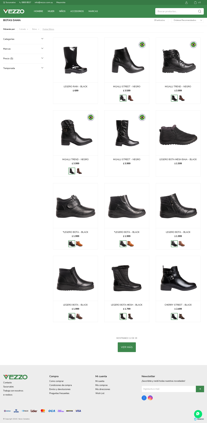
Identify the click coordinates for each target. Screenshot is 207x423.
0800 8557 (26, 2)
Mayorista (60, 2)
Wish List (99, 393)
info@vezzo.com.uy (44, 2)
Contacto (7, 382)
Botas (34, 29)
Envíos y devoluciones (60, 389)
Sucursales (11, 2)
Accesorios (77, 11)
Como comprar (56, 381)
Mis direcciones (102, 389)
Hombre (38, 11)
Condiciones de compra (60, 385)
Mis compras (101, 385)
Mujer (51, 11)
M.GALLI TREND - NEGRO (178, 86)
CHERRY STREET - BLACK (178, 304)
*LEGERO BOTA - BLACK (75, 232)
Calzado (22, 29)
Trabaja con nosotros (13, 390)
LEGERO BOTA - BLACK (178, 232)
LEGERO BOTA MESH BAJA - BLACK (178, 159)
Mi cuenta (99, 381)
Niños (62, 11)
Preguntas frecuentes (59, 393)
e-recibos (7, 394)
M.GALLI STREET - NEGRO (126, 86)
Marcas (93, 11)
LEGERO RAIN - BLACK (75, 86)
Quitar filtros (48, 29)
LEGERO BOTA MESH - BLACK (126, 304)
